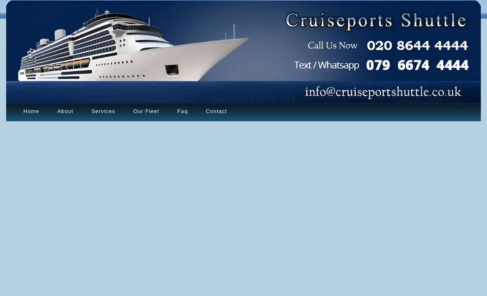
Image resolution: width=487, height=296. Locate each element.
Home (31, 111)
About (65, 111)
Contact (216, 111)
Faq (182, 111)
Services (103, 111)
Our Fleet (146, 111)
